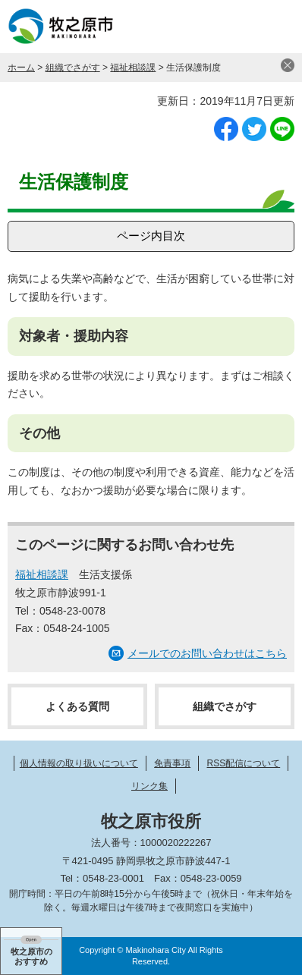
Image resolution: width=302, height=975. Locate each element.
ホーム (21, 67)
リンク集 (149, 786)
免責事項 (172, 763)
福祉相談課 (133, 67)
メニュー (275, 27)
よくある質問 (77, 706)
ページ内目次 (151, 235)
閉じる (287, 65)
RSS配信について (244, 763)
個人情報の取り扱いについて (79, 763)
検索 (237, 27)
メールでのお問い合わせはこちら (207, 653)
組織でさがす (73, 67)
